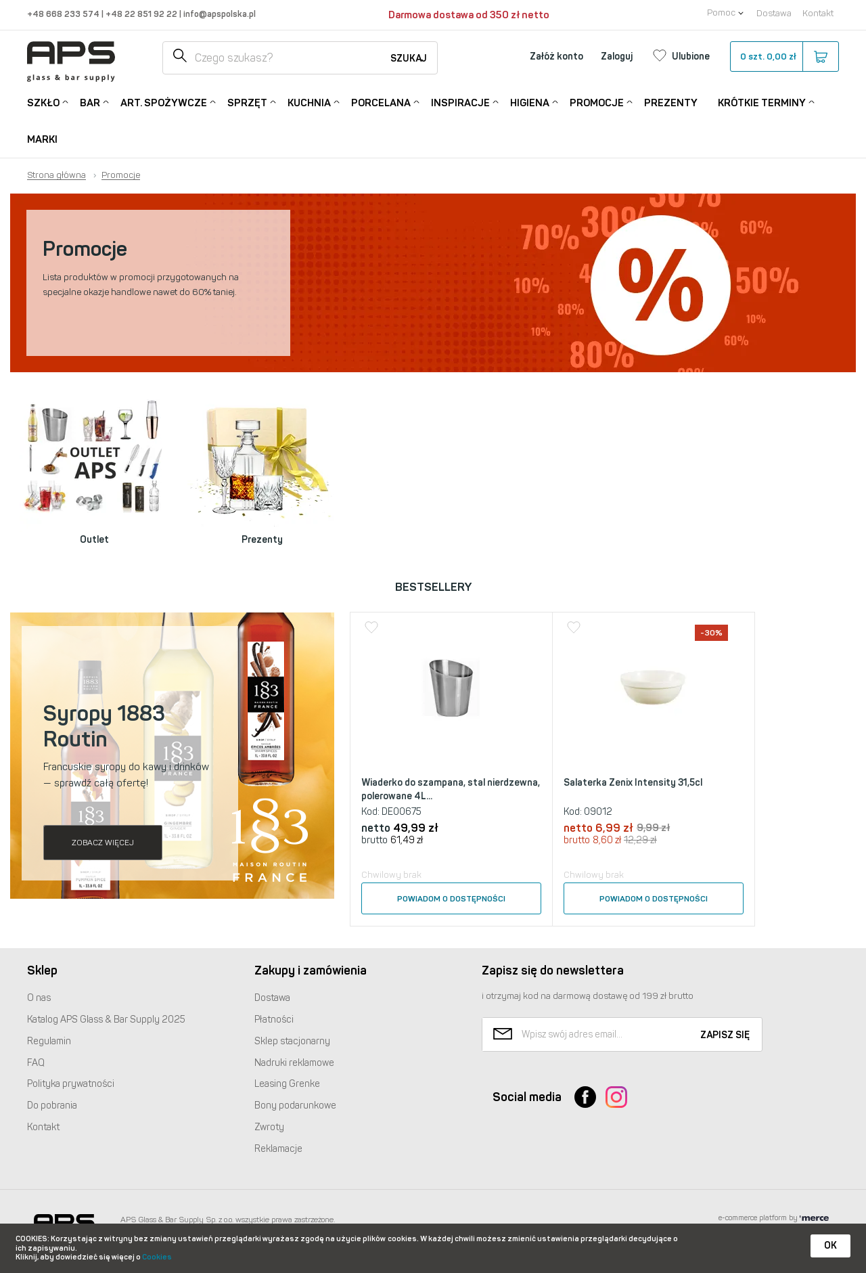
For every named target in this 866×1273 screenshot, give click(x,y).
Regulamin (49, 1041)
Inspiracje (460, 102)
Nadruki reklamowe (294, 1063)
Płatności (274, 1019)
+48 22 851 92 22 (142, 14)
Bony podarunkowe (295, 1105)
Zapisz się (725, 1035)
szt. (783, 57)
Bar (90, 102)
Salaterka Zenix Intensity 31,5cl (633, 782)
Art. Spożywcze (163, 102)
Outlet (94, 539)
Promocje (597, 102)
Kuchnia (309, 102)
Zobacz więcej (103, 842)
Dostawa (774, 13)
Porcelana (381, 102)
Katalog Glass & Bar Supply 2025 (106, 1019)
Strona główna (56, 175)
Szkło (43, 102)
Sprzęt (247, 102)
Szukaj (408, 58)
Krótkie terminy (762, 102)
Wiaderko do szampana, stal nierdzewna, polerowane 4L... (450, 789)
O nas (39, 998)
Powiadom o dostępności (451, 898)
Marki (42, 139)
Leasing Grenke (287, 1084)
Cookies (157, 1257)
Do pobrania (52, 1105)
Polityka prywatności (70, 1084)
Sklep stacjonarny (292, 1041)
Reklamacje (278, 1149)
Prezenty (671, 103)
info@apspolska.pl (218, 14)
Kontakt (818, 13)
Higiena (529, 102)
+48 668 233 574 (64, 14)
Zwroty (269, 1127)
